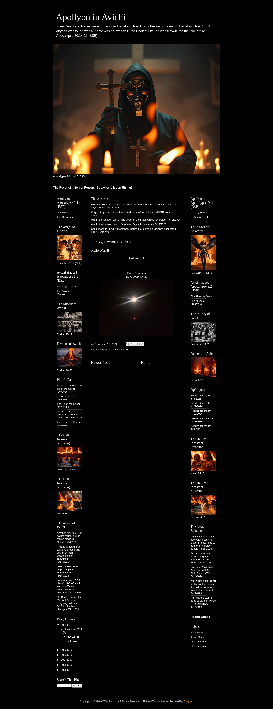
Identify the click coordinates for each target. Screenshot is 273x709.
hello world (106, 349)
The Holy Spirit (199, 646)
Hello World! (73, 641)
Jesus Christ (121, 349)
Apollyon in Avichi (91, 17)
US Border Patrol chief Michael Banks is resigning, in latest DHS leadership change (69, 603)
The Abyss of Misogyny (64, 292)
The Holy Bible (199, 641)
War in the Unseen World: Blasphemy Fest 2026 (67, 414)
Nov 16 (71, 636)
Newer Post (100, 362)
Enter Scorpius (65, 396)
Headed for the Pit (201, 395)
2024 (64, 659)
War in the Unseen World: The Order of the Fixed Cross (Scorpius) (129, 219)
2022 (64, 650)
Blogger (188, 701)
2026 (64, 669)
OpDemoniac (64, 212)
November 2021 (73, 629)
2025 (64, 665)
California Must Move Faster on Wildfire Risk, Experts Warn (203, 570)
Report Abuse (200, 616)
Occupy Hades (199, 212)
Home (146, 362)
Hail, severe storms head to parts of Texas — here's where (203, 600)
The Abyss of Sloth (201, 296)
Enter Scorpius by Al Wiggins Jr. (136, 304)
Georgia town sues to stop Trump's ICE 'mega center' (69, 569)
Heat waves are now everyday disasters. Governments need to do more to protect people (203, 542)
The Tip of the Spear (68, 404)
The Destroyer (65, 217)
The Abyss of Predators (198, 302)
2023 (64, 654)
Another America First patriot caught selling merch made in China (69, 537)
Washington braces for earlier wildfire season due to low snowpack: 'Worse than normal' (203, 585)
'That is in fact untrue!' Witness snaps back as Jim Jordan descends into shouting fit (69, 552)
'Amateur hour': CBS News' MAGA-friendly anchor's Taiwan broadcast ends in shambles (69, 586)
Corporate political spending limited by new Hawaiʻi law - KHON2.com (130, 212)
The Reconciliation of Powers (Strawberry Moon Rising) (92, 187)
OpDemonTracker (201, 217)
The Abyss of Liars (67, 286)
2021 (64, 625)
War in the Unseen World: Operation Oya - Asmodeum (122, 224)
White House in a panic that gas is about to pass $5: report (200, 558)
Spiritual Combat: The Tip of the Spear (69, 387)
